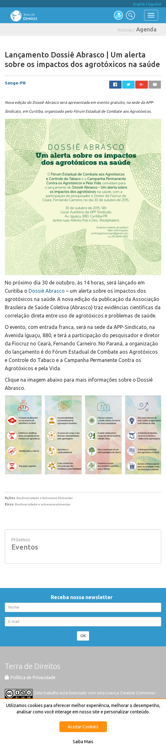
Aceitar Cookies (83, 726)
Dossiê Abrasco (47, 291)
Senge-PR (15, 82)
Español (154, 4)
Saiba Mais (83, 741)
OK (83, 636)
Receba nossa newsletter (83, 597)
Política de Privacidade (30, 677)
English (139, 4)
